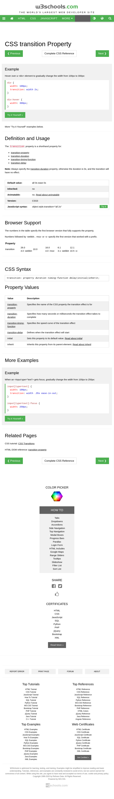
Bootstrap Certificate (83, 748)
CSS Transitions (26, 443)
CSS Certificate (83, 732)
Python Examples (31, 743)
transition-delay (18, 163)
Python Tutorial (31, 703)
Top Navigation (57, 531)
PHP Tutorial (31, 711)
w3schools (57, 6)
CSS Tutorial (31, 692)
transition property (37, 449)
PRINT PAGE (43, 671)
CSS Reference (83, 692)
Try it (103, 206)
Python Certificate (83, 740)
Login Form (57, 545)
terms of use (82, 774)
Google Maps (57, 552)
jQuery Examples (31, 754)
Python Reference (83, 700)
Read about (47, 194)
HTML (22, 18)
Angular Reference (83, 719)
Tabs (57, 518)
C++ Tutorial (31, 719)
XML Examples (31, 759)
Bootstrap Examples (31, 748)
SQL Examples (31, 740)
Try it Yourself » (15, 115)
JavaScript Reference (83, 695)
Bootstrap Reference (83, 706)
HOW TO (57, 510)
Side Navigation (57, 528)
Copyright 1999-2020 (41, 776)
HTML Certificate (83, 729)
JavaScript (57, 617)
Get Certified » (83, 757)
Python (57, 624)
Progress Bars (57, 538)
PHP (57, 627)
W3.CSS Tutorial (31, 706)
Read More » (57, 645)
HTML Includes (56, 548)
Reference (59, 53)
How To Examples (31, 738)
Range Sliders (57, 555)
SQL (57, 620)
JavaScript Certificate (83, 735)
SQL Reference (83, 697)
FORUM (70, 671)
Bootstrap (57, 634)
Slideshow (57, 562)
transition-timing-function (23, 159)
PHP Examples (31, 751)
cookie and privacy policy (98, 774)
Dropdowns (57, 521)
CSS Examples (31, 732)
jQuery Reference (83, 714)
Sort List (57, 569)
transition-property (20, 152)
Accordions (57, 524)
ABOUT (97, 671)
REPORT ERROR (17, 671)
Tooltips (57, 558)
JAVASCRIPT (48, 18)
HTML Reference (83, 689)
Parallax (57, 541)
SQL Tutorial (31, 700)
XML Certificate (83, 751)
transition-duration (20, 156)
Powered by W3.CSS (56, 779)
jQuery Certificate (83, 743)
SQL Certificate (83, 738)
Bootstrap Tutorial (31, 708)
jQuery (57, 631)
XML (57, 637)
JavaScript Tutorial (30, 695)
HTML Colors (83, 711)
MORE (67, 18)
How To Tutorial (31, 697)
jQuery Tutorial (31, 714)
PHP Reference (83, 708)
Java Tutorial (31, 716)
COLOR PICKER (57, 487)
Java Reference (83, 716)
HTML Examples (31, 729)
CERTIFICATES (57, 604)
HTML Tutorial (31, 689)
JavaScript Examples (30, 735)
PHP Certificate (83, 746)
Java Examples (31, 757)
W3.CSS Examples (31, 746)
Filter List (57, 565)
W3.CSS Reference (83, 703)
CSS (33, 18)
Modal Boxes (57, 535)
